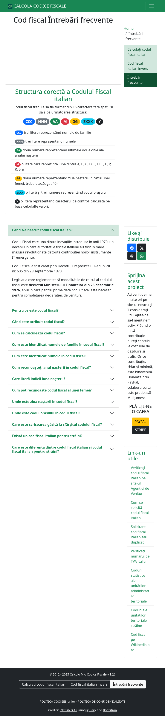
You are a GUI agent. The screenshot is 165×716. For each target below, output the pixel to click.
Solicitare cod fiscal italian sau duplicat (139, 534)
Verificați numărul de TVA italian (140, 556)
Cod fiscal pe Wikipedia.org (140, 642)
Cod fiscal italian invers (137, 66)
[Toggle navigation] (151, 6)
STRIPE (140, 429)
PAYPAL (141, 421)
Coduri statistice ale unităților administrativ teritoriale (140, 586)
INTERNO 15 (68, 710)
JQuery (91, 710)
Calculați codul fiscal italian (139, 52)
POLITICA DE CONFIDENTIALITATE (101, 701)
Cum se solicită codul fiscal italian (140, 510)
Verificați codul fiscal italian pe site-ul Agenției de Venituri (140, 480)
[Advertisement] (63, 56)
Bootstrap (110, 710)
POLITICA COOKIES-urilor (57, 701)
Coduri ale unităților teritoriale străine (139, 618)
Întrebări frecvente (134, 80)
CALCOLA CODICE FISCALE (37, 6)
